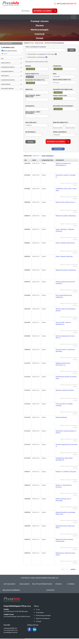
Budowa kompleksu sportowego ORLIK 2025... (65, 513)
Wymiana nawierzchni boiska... (65, 390)
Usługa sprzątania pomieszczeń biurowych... (65, 282)
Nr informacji (30, 132)
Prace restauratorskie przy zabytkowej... (64, 296)
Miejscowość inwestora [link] (7, 88)
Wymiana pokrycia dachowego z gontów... (66, 309)
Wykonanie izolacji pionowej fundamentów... (64, 540)
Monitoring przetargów (43, 615)
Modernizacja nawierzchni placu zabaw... (65, 554)
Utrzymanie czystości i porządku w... (66, 176)
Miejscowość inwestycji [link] (7, 71)
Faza (54, 74)
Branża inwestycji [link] (6, 62)
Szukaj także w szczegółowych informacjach (40, 54)
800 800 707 (71, 3)
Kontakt (50, 590)
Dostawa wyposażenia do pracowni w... (66, 445)
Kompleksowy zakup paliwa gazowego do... (64, 459)
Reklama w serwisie (11, 590)
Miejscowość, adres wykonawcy (32, 112)
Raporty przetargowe (43, 618)
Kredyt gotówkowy (61, 417)
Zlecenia (39, 25)
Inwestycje (39, 34)
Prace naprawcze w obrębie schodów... (64, 404)
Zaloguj (25, 11)
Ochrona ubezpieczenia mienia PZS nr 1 (65, 337)
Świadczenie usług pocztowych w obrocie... (66, 432)
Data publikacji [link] (5, 75)
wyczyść (5, 53)
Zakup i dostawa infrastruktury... (66, 243)
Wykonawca (29, 106)
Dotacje (39, 38)
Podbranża (57, 66)
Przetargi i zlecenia (39, 21)
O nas (38, 609)
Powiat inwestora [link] (5, 84)
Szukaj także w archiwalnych (35, 57)
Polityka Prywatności (42, 584)
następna (72, 569)
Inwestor (29, 89)
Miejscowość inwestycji (62, 79)
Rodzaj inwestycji (32, 74)
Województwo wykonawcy (63, 106)
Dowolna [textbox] (29, 125)
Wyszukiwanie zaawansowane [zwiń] (36, 61)
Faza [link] (2, 58)
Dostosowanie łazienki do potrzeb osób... (66, 377)
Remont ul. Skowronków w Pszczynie (64, 486)
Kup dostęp (58, 149)
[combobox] (37, 69)
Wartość (36, 156)
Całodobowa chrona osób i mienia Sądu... (66, 189)
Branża (28, 66)
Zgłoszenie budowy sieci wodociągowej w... (63, 164)
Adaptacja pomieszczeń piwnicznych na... (63, 364)
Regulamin (24, 584)
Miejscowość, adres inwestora (32, 96)
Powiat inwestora (60, 95)
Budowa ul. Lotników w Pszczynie (66, 471)
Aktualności (9, 584)
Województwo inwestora (63, 89)
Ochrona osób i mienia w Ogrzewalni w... (63, 323)
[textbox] (36, 69)
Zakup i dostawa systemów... (64, 256)
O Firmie (70, 584)
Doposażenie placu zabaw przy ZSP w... (65, 526)
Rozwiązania (40, 612)
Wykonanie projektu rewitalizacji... (66, 216)
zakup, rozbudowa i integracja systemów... (65, 230)
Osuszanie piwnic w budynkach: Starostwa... (65, 350)
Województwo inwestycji (35, 80)
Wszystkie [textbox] (57, 76)
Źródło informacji (60, 132)
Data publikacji (31, 122)
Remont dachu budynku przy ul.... (66, 202)
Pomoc (59, 584)
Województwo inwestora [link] (8, 80)
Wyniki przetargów (39, 29)
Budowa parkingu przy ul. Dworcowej (63, 499)
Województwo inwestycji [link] (8, 67)
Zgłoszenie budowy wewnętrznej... (66, 270)
